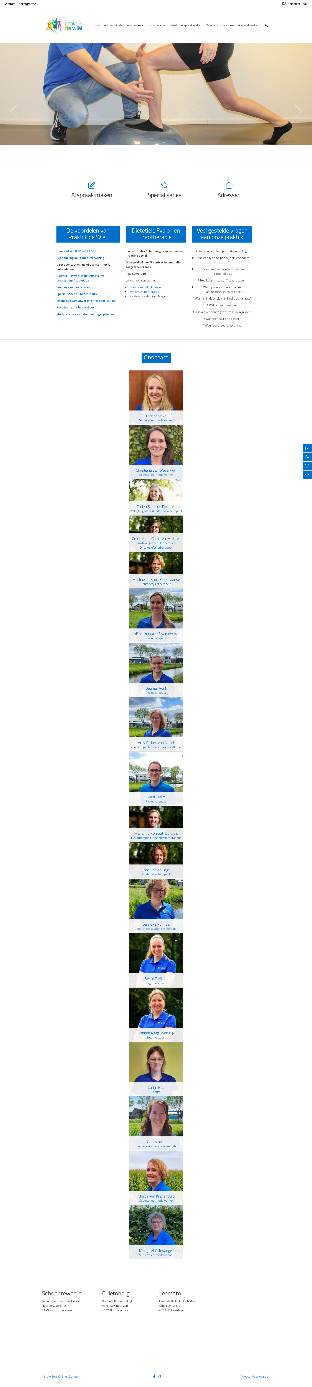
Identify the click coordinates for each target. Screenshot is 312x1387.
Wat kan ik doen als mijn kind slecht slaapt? (223, 298)
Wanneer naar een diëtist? (223, 318)
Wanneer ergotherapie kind (223, 325)
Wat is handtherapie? (223, 305)
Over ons (212, 25)
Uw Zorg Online (56, 1376)
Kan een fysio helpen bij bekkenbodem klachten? (223, 260)
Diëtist (173, 25)
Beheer (74, 1376)
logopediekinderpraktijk (144, 291)
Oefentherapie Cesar (130, 25)
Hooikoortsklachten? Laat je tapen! (223, 280)
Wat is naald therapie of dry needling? (223, 251)
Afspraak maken (191, 25)
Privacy (245, 1376)
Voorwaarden (261, 1376)
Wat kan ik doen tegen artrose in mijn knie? (223, 312)
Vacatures (227, 25)
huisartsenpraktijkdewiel (145, 287)
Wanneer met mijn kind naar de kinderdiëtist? (223, 271)
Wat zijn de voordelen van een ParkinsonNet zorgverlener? (223, 289)
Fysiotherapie (103, 25)
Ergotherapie (156, 25)
